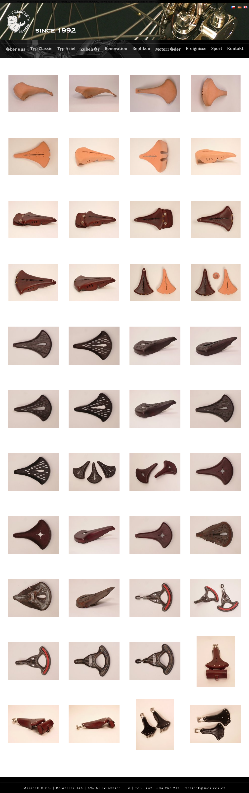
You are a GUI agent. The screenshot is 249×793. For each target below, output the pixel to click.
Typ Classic (41, 48)
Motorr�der (168, 49)
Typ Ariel (66, 48)
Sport (216, 48)
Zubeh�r (90, 49)
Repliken (141, 48)
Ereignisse (196, 48)
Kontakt (235, 48)
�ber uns (15, 49)
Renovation (116, 48)
